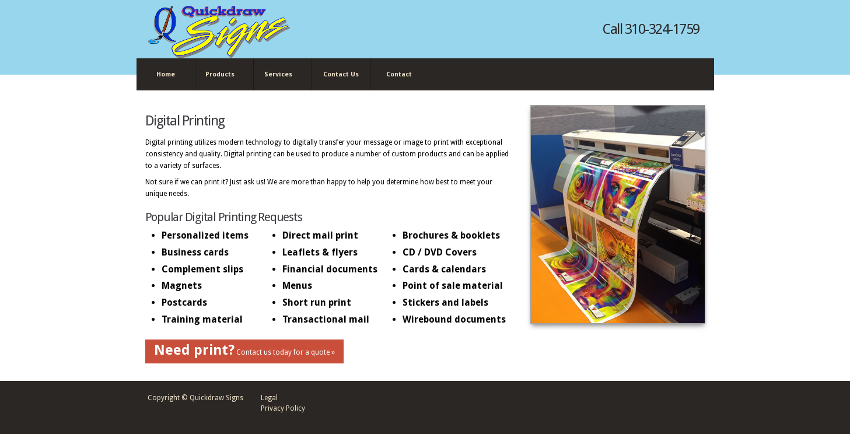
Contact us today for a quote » (244, 350)
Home (165, 74)
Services (280, 75)
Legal (269, 398)
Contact (399, 74)
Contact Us (341, 74)
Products (222, 75)
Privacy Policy (283, 408)
